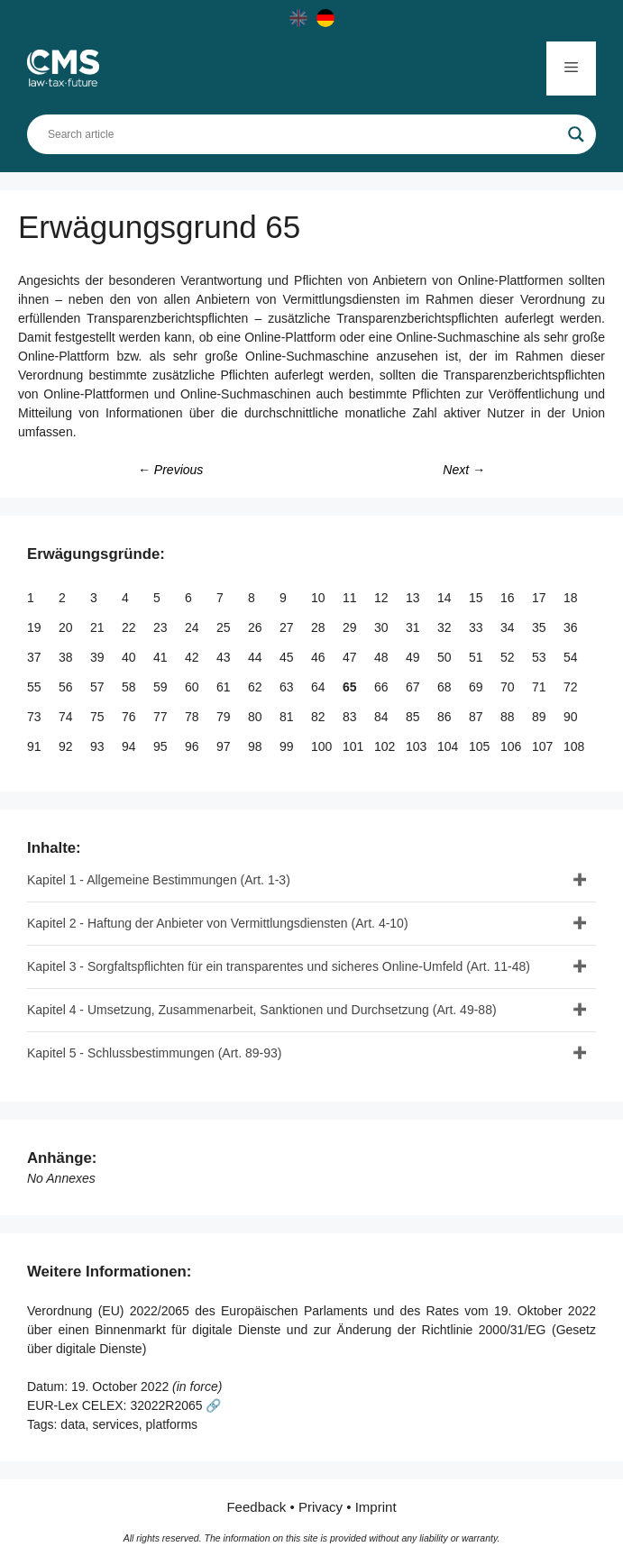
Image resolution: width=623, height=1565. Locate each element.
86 (445, 716)
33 (477, 627)
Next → (464, 469)
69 (477, 687)
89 (540, 716)
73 (35, 716)
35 (540, 627)
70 (509, 687)
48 (382, 657)
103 (418, 746)
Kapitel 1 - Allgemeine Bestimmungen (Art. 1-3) (158, 880)
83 (351, 716)
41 (161, 657)
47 (351, 657)
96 (193, 746)
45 (288, 657)
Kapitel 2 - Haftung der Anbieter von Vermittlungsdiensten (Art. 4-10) (217, 923)
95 (161, 746)
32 (445, 627)
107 (544, 746)
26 (256, 627)
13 (414, 597)
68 (445, 687)
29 (351, 627)
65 (351, 687)
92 (67, 746)
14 (445, 597)
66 (382, 687)
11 (351, 597)
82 (319, 716)
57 (98, 687)
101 (355, 746)
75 (98, 716)
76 (130, 716)
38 (67, 657)
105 (481, 746)
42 (193, 657)
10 (319, 597)
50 (445, 657)
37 (35, 657)
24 (193, 627)
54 (572, 657)
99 (288, 746)
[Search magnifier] (576, 134)
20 (67, 627)
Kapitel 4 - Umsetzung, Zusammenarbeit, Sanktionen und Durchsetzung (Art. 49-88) (262, 1009)
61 (225, 687)
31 (414, 627)
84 (382, 716)
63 (288, 687)
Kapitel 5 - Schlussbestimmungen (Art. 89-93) (154, 1053)
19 (35, 627)
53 (540, 657)
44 (256, 657)
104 (449, 746)
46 (319, 657)
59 (161, 687)
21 (98, 627)
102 (386, 746)
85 (414, 716)
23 (161, 627)
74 (67, 716)
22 (130, 627)
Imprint (376, 1507)
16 (509, 597)
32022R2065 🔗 (175, 1405)
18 (572, 597)
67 (414, 687)
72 (572, 687)
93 (98, 746)
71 (540, 687)
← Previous (170, 469)
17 (540, 597)
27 (288, 627)
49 (414, 657)
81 (288, 716)
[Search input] (303, 134)
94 (130, 746)
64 (319, 687)
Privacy (320, 1507)
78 (193, 716)
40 (130, 657)
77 (161, 716)
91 (35, 746)
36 (572, 627)
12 (382, 597)
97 (225, 746)
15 (477, 597)
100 (323, 746)
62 (256, 687)
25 (225, 627)
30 (382, 627)
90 (572, 716)
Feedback (256, 1507)
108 (575, 746)
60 (193, 687)
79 (225, 716)
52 (509, 657)
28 (319, 627)
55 (35, 687)
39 (98, 657)
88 (509, 716)
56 (67, 687)
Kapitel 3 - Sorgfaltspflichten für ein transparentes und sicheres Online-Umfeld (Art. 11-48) (278, 966)
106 (512, 746)
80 (256, 716)
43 (225, 657)
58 (130, 687)
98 (256, 746)
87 (477, 716)
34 (509, 627)
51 (477, 657)
